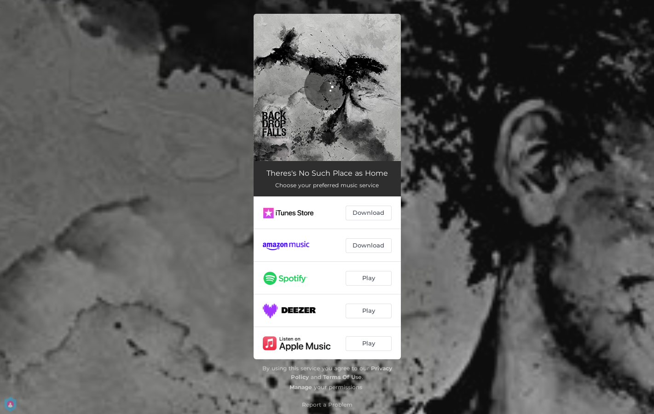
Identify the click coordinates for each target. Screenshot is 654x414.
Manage (300, 387)
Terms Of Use (342, 377)
